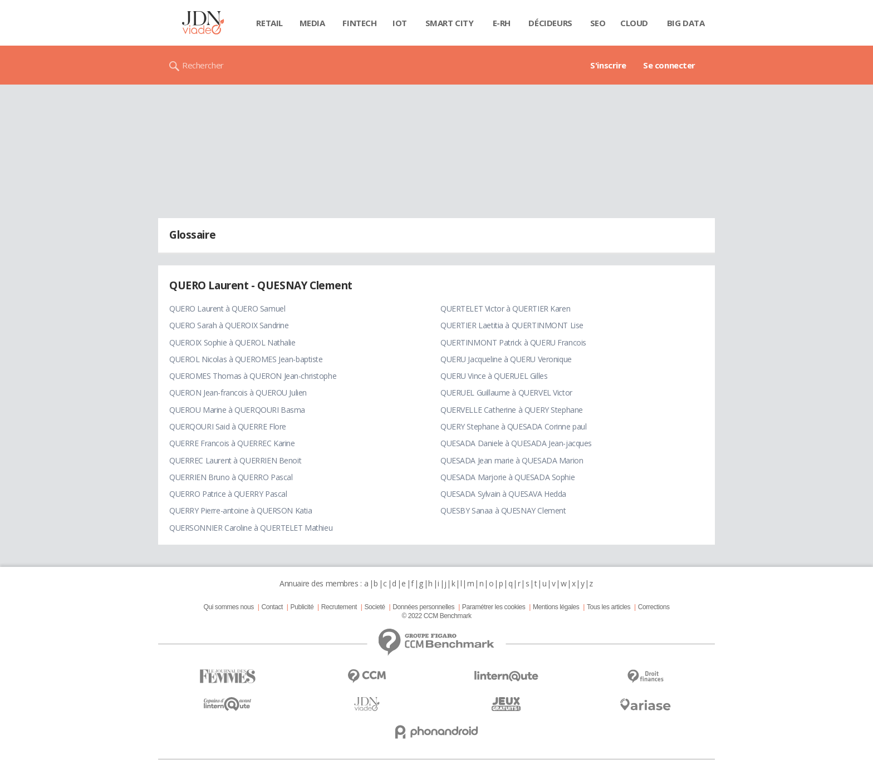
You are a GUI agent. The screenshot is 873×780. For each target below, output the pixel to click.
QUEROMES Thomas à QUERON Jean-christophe (252, 376)
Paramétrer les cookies (493, 607)
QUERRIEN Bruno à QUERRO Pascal (230, 477)
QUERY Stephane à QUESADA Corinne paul (513, 426)
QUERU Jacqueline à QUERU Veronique (506, 359)
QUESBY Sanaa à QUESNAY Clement (503, 510)
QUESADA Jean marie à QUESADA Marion (511, 460)
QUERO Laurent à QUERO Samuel (227, 308)
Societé (374, 607)
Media (312, 22)
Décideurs (550, 22)
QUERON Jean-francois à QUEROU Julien (238, 392)
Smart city (449, 22)
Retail (269, 22)
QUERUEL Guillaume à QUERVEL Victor (506, 392)
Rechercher (203, 65)
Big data (686, 22)
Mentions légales (556, 607)
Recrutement (339, 607)
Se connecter (669, 65)
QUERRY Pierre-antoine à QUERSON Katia (240, 510)
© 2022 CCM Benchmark (436, 616)
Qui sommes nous (228, 607)
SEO (598, 22)
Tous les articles (608, 607)
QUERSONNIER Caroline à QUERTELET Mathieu (250, 527)
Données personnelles (423, 607)
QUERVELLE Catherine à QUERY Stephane (511, 409)
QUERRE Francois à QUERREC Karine (232, 443)
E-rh (502, 22)
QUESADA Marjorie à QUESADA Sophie (507, 477)
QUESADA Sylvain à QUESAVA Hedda (503, 493)
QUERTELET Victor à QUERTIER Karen (505, 308)
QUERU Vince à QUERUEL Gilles (493, 376)
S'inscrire (608, 65)
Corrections (654, 607)
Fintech (359, 22)
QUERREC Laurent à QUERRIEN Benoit (235, 460)
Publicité (302, 607)
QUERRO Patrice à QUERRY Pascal (228, 493)
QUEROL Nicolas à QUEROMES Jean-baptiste (246, 359)
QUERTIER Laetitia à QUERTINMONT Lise (511, 325)
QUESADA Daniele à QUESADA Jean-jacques (516, 443)
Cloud (634, 22)
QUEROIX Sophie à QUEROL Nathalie (232, 342)
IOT (400, 22)
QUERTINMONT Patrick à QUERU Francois (513, 342)
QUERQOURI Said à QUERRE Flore (227, 426)
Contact (272, 607)
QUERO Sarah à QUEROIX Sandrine (228, 325)
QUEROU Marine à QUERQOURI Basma (237, 409)
